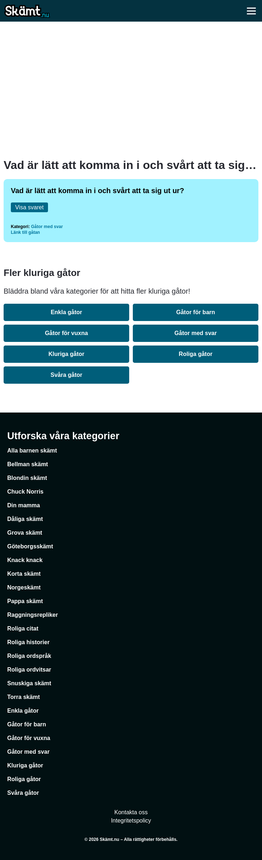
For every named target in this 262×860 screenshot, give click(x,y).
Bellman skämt (27, 464)
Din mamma (23, 505)
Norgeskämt (23, 587)
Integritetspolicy (131, 820)
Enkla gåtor (66, 312)
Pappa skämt (25, 601)
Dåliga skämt (25, 519)
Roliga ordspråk (29, 656)
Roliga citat (22, 628)
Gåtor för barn (195, 312)
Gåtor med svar (47, 226)
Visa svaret (29, 207)
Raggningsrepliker (32, 615)
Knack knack (25, 560)
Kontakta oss (131, 812)
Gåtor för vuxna (66, 333)
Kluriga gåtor (66, 354)
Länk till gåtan (25, 232)
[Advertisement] (131, 90)
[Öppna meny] (251, 11)
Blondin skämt (27, 478)
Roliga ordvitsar (29, 670)
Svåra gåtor (66, 375)
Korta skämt (23, 574)
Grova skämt (24, 533)
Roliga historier (28, 642)
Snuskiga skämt (29, 683)
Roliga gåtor (195, 354)
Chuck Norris (25, 492)
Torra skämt (23, 697)
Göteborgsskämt (30, 546)
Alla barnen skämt (32, 450)
